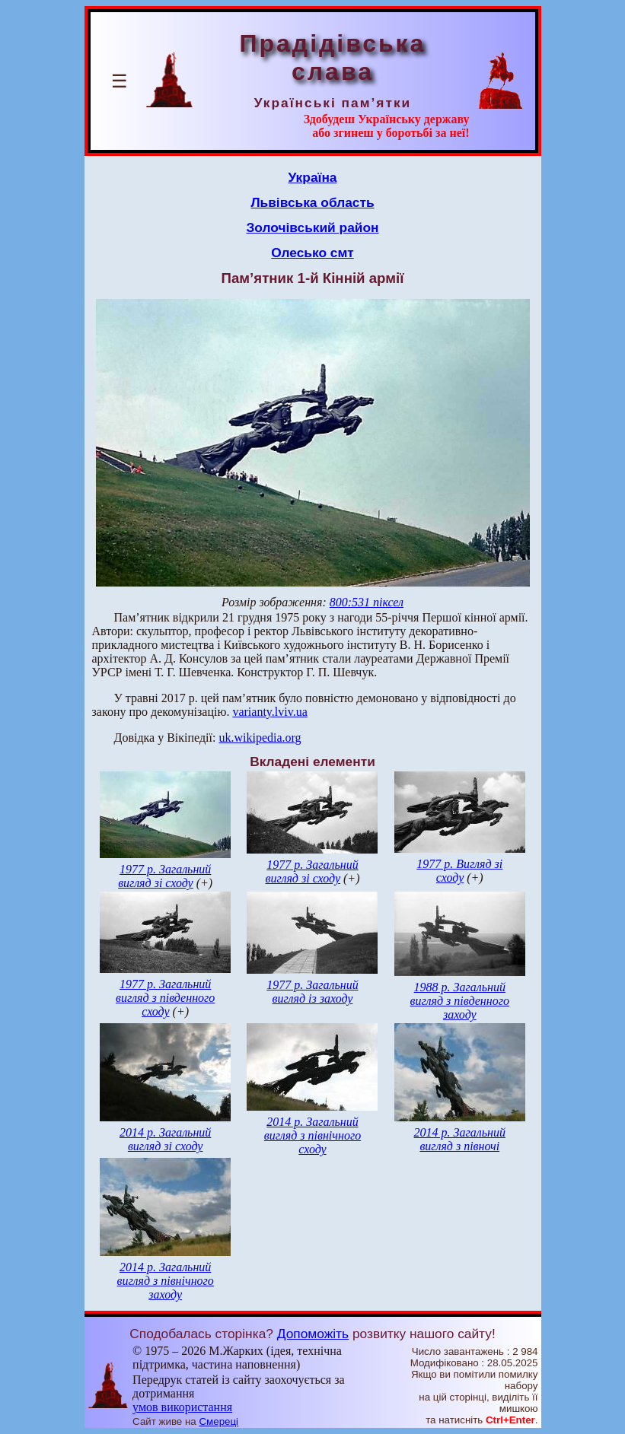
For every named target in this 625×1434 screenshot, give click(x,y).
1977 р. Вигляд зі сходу (459, 870)
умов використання (182, 1407)
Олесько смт (312, 252)
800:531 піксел (366, 602)
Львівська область (312, 202)
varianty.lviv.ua (269, 711)
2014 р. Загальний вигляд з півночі (459, 1139)
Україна (313, 177)
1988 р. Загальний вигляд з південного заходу (459, 1001)
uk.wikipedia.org (259, 737)
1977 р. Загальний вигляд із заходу (312, 991)
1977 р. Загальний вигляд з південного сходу (165, 998)
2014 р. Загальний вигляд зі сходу (165, 1139)
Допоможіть (313, 1333)
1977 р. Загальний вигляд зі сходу (164, 876)
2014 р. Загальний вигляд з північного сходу (312, 1135)
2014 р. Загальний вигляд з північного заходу (165, 1281)
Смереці (218, 1421)
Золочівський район (312, 227)
